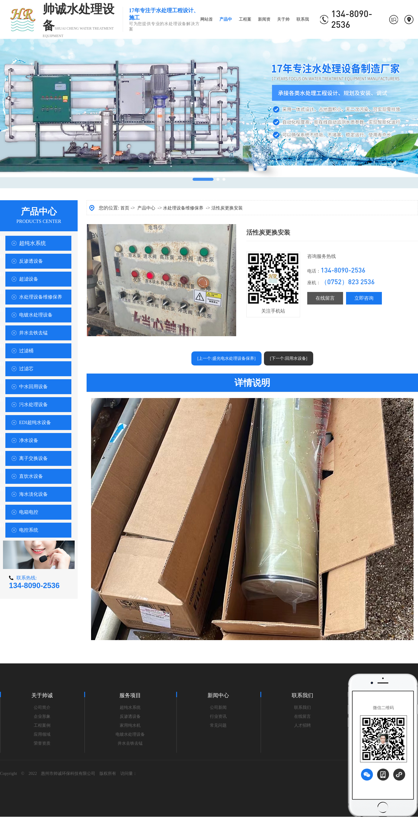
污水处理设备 (33, 404)
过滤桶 (26, 350)
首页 (124, 208)
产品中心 (146, 208)
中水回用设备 (33, 386)
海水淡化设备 (33, 494)
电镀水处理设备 (36, 314)
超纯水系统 (32, 243)
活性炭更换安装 (227, 208)
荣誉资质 (42, 743)
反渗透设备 (31, 261)
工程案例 (42, 725)
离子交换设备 (33, 458)
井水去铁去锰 (33, 332)
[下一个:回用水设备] (288, 358)
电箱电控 (28, 512)
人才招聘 (302, 725)
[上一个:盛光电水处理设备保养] (226, 358)
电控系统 (28, 530)
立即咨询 (364, 298)
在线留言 (325, 298)
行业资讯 (218, 716)
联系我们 (302, 707)
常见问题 (218, 725)
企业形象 (42, 716)
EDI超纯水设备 (35, 422)
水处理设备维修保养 (40, 296)
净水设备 (28, 440)
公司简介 (42, 707)
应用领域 (42, 734)
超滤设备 (28, 278)
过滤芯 (26, 368)
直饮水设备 (31, 476)
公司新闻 (218, 707)
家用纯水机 (130, 725)
